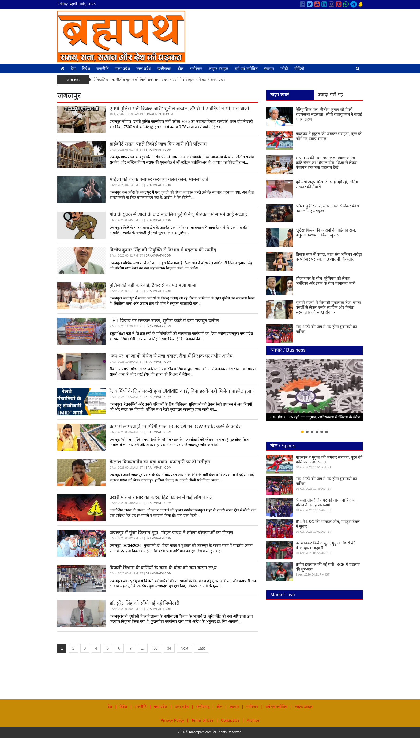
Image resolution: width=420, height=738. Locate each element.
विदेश (86, 68)
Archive (253, 720)
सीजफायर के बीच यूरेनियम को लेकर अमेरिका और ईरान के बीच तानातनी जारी (325, 280)
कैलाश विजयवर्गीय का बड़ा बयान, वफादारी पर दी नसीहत (160, 462)
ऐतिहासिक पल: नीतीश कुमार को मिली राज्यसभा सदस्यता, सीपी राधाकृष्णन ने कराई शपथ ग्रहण (159, 79)
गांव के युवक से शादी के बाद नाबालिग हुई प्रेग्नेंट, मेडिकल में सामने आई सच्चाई (178, 214)
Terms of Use (202, 720)
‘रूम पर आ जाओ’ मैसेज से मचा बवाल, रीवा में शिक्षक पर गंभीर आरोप (171, 356)
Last (201, 648)
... (142, 648)
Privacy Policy (172, 720)
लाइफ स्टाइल (218, 68)
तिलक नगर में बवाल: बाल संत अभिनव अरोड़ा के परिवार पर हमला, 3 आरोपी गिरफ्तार (329, 256)
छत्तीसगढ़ (164, 68)
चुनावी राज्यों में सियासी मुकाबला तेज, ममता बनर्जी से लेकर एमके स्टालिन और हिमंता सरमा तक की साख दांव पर (328, 307)
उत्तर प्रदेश (143, 68)
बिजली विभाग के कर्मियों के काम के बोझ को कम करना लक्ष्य (163, 567)
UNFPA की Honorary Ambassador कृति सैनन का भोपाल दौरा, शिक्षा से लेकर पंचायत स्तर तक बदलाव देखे (326, 162)
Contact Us (230, 720)
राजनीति (102, 68)
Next (184, 648)
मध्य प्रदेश (122, 68)
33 (155, 648)
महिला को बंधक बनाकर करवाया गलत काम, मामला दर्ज (159, 179)
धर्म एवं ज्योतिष (246, 68)
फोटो (284, 68)
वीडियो (299, 68)
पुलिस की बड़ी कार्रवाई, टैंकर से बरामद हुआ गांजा (153, 285)
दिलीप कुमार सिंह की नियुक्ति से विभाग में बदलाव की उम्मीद (163, 250)
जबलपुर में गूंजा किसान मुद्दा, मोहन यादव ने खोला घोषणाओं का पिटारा (171, 532)
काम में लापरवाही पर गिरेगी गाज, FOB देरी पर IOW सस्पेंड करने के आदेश (176, 426)
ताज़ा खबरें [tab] (279, 94)
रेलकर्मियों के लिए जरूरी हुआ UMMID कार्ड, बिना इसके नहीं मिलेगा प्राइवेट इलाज (182, 391)
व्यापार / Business (288, 350)
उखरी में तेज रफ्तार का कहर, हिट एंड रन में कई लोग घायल (161, 497)
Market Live (282, 594)
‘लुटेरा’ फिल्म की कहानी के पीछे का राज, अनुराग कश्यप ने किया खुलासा (326, 232)
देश (73, 68)
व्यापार (269, 68)
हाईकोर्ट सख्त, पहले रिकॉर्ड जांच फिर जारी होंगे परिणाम (158, 144)
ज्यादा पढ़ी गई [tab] (330, 94)
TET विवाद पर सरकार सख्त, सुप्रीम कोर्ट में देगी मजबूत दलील (164, 320)
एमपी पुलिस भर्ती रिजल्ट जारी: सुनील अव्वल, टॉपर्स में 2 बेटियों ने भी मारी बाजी (179, 108)
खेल (180, 68)
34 (169, 648)
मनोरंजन (196, 68)
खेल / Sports (282, 445)
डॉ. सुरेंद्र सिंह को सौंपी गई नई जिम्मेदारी (144, 603)
